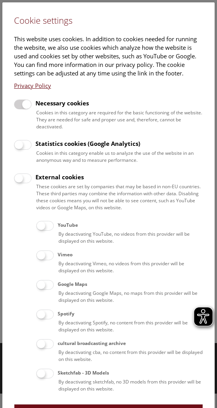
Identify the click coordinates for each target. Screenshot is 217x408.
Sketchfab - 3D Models (83, 372)
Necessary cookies (62, 103)
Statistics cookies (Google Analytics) (87, 143)
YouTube (68, 225)
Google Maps (72, 284)
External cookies (59, 177)
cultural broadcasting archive (92, 343)
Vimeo (65, 254)
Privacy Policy (32, 85)
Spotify (66, 313)
